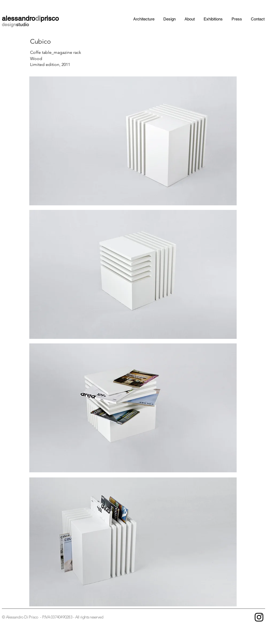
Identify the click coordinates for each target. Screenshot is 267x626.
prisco (50, 18)
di (38, 18)
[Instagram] (259, 617)
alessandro (18, 18)
